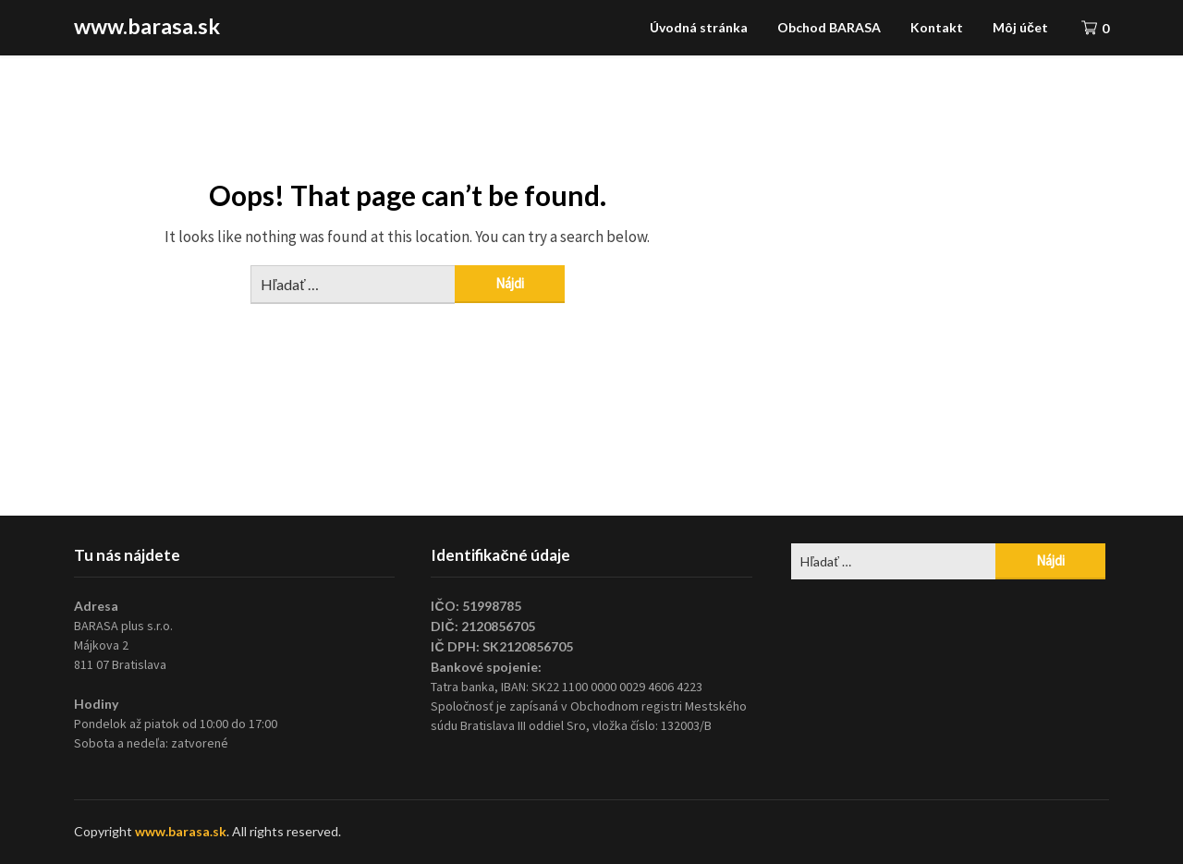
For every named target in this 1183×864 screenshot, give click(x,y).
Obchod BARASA (829, 27)
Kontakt (936, 27)
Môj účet (1020, 27)
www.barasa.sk (147, 26)
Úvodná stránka (699, 27)
